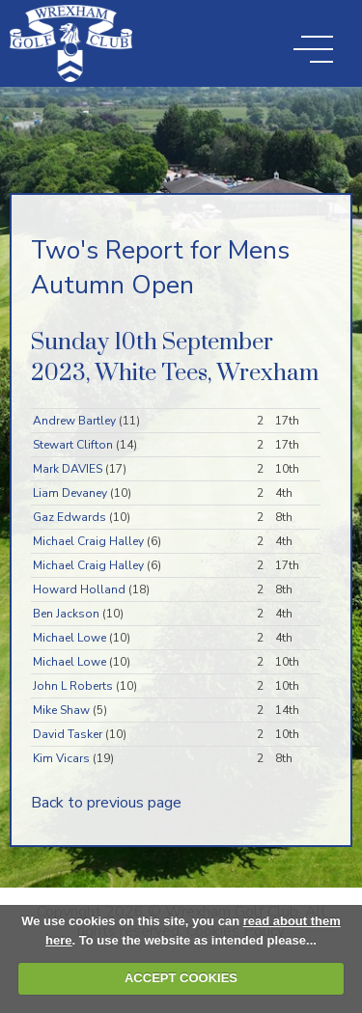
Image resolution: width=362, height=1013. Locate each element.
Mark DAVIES (67, 469)
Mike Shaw (61, 710)
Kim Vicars (61, 758)
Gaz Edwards (69, 517)
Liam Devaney (70, 493)
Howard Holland (79, 589)
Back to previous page (106, 802)
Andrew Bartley (74, 420)
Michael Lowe (69, 637)
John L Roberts (73, 686)
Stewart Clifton (73, 444)
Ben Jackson (66, 613)
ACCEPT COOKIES (181, 978)
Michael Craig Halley (88, 541)
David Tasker (67, 734)
